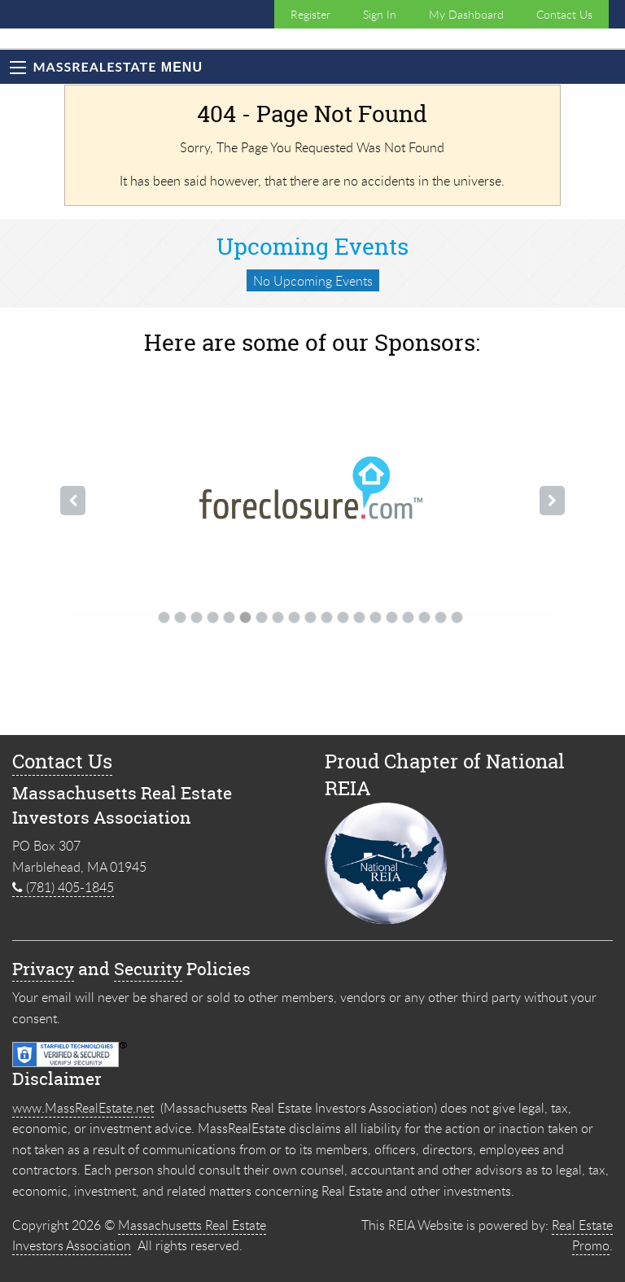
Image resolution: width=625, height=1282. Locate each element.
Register (310, 14)
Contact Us (564, 14)
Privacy (43, 969)
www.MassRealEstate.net (83, 1108)
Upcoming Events (312, 246)
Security (148, 969)
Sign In (379, 14)
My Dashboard (466, 14)
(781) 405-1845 (63, 887)
